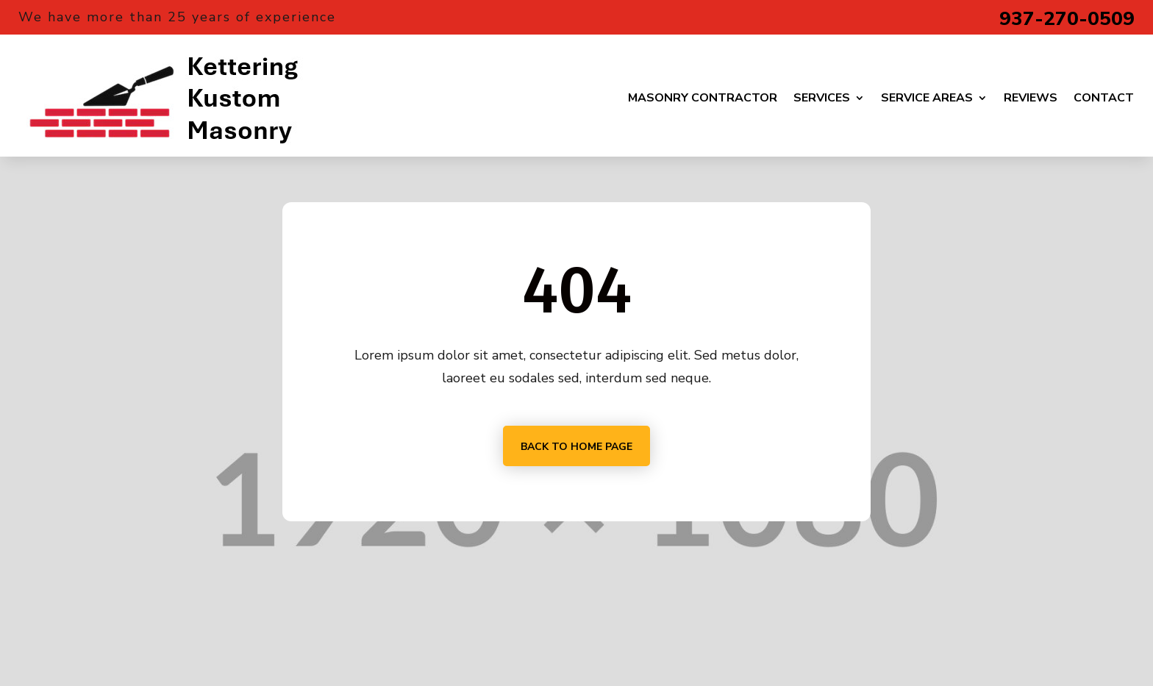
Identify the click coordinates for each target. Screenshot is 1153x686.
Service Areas (927, 98)
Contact (1104, 98)
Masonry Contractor (702, 98)
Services (821, 98)
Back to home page (576, 447)
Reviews (1030, 98)
